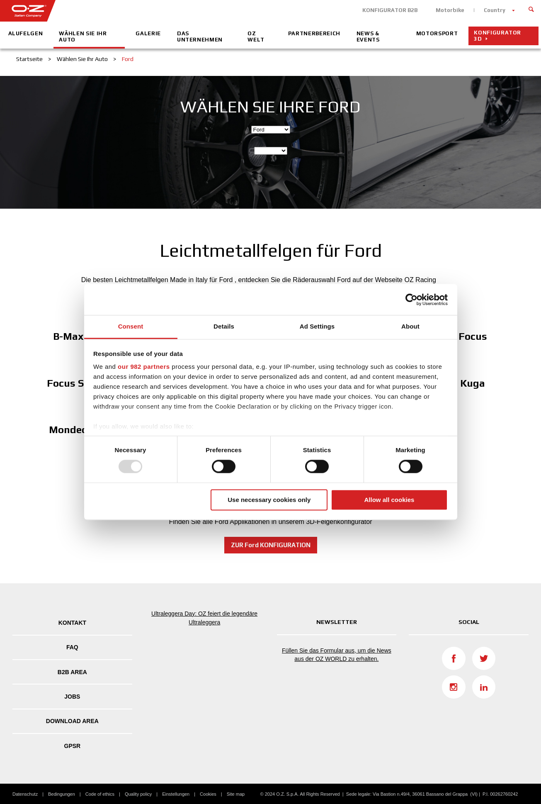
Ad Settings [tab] (317, 326)
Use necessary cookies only (269, 499)
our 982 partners (144, 366)
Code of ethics (99, 794)
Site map (236, 794)
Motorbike (450, 10)
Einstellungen (175, 794)
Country (494, 10)
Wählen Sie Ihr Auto (83, 36)
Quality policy (138, 794)
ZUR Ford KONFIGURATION (271, 544)
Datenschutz (25, 794)
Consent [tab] (130, 326)
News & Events (368, 36)
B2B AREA (72, 672)
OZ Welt (255, 36)
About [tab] (410, 326)
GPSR (72, 746)
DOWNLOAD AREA (72, 721)
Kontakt (72, 622)
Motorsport (437, 33)
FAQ (72, 647)
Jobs (72, 696)
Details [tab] (223, 326)
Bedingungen (61, 794)
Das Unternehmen (200, 36)
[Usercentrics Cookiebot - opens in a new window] (411, 299)
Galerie (148, 33)
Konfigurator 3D (497, 35)
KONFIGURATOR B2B (389, 10)
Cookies (208, 794)
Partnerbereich (314, 33)
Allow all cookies (389, 499)
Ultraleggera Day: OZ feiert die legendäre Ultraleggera (204, 618)
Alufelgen (25, 33)
